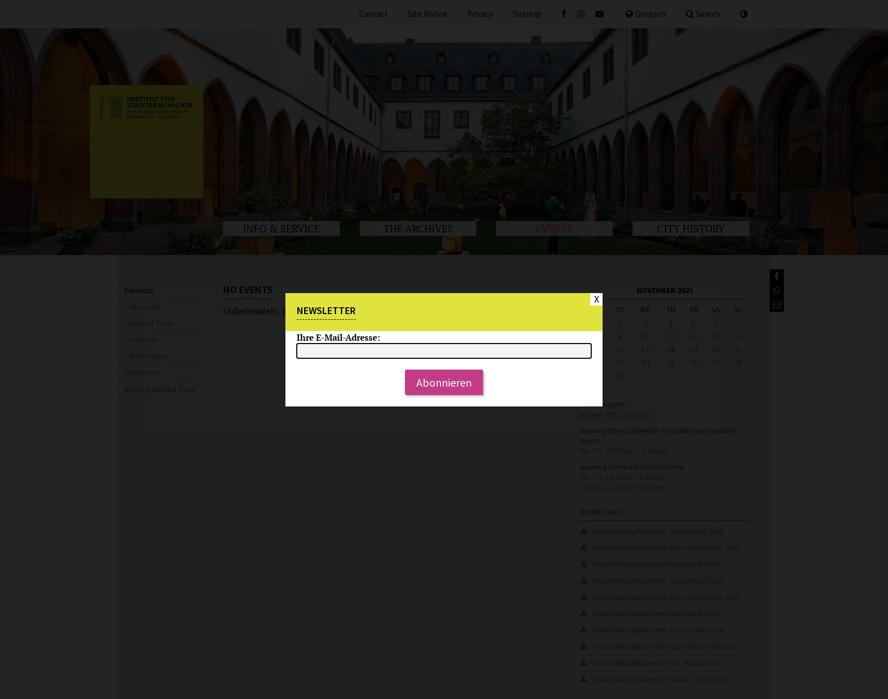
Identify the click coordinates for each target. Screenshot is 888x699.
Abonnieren (444, 382)
